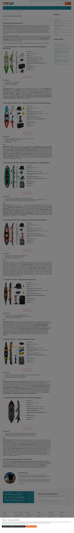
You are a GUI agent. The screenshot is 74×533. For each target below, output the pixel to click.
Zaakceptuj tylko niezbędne (9, 526)
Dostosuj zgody (20, 526)
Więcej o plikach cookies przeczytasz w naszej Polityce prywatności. (14, 524)
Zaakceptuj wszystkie (31, 526)
